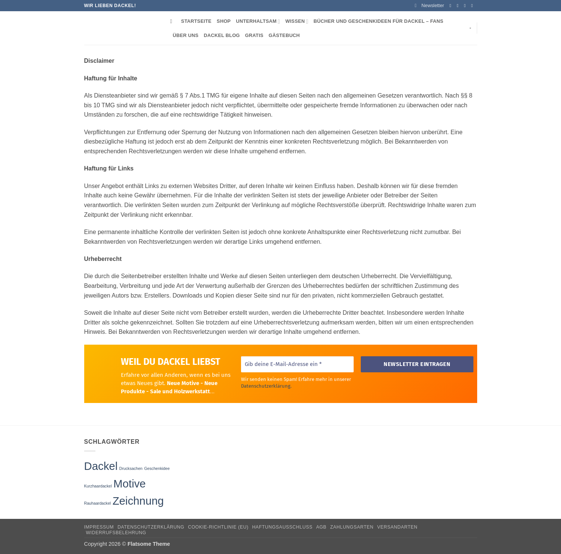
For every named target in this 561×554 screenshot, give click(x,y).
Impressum (99, 527)
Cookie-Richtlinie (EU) (218, 527)
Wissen (296, 21)
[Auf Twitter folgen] (466, 5)
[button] (429, 5)
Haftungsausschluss (282, 527)
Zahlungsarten (352, 527)
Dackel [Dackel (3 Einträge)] (101, 466)
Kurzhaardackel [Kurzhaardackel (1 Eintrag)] (98, 486)
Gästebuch (284, 35)
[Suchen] (173, 21)
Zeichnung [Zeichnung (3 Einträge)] (138, 501)
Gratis (254, 35)
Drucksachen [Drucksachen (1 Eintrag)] (131, 468)
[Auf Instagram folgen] (459, 5)
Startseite (196, 21)
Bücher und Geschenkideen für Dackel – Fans (378, 21)
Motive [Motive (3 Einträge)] (129, 483)
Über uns (186, 35)
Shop (224, 21)
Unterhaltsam (258, 21)
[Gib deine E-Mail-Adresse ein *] (297, 364)
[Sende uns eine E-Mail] (473, 5)
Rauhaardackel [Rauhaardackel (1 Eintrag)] (97, 503)
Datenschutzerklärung (151, 527)
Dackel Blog (222, 35)
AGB (321, 527)
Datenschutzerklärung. (266, 385)
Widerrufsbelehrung (116, 532)
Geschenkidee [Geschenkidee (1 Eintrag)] (157, 468)
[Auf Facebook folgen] (451, 5)
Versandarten (397, 527)
